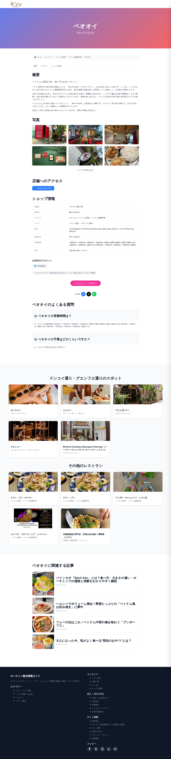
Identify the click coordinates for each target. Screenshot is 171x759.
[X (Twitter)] (95, 749)
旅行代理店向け (98, 711)
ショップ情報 (56, 66)
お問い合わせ (97, 731)
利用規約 (95, 738)
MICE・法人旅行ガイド (101, 698)
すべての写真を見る (85, 170)
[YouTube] (115, 749)
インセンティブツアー (100, 708)
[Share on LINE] (94, 294)
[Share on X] (89, 294)
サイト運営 (96, 728)
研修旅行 (95, 705)
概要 (35, 66)
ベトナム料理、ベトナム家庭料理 (68, 57)
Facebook (39, 266)
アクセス (44, 66)
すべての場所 (97, 688)
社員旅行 (95, 701)
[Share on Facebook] (83, 294)
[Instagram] (102, 749)
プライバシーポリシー (100, 735)
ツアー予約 (96, 678)
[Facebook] (89, 749)
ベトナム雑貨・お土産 (24, 694)
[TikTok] (108, 749)
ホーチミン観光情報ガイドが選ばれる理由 (108, 724)
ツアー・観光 (20, 701)
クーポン (95, 685)
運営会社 (95, 721)
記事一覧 (95, 681)
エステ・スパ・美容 (23, 690)
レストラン (48, 57)
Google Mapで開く (43, 188)
